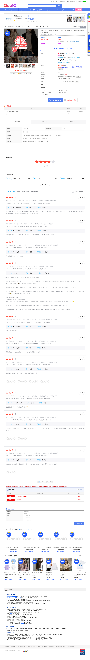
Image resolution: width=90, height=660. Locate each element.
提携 (39, 646)
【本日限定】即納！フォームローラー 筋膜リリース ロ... (29, 547)
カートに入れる (55, 100)
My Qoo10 (51, 1)
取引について (8, 114)
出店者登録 (44, 646)
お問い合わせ (79, 523)
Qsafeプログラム (70, 646)
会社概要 (7, 646)
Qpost (63, 1)
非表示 (81, 489)
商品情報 (17, 121)
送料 (43, 74)
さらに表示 (45, 184)
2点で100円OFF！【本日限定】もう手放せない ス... (13, 547)
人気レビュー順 (11, 191)
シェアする (14, 73)
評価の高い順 (25, 191)
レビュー (45, 121)
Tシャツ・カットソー (44, 26)
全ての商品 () (19, 18)
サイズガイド (28, 73)
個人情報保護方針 (21, 646)
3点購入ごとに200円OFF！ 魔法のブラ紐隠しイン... (76, 547)
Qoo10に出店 (73, 1)
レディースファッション (20, 26)
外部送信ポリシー (31, 646)
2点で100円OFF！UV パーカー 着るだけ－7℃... (45, 547)
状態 (10, 493)
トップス (36, 26)
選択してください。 (63, 90)
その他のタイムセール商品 (74, 41)
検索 (59, 6)
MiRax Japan (18, 16)
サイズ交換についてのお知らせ (12, 111)
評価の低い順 (34, 191)
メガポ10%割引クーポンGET (62, 48)
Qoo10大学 (80, 1)
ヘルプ (67, 1)
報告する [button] (21, 73)
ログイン (45, 1)
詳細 (60, 69)
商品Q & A (72, 121)
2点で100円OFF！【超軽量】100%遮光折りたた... (60, 547)
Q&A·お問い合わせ (34, 21)
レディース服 (29, 26)
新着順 (18, 191)
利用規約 (13, 646)
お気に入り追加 (70, 100)
